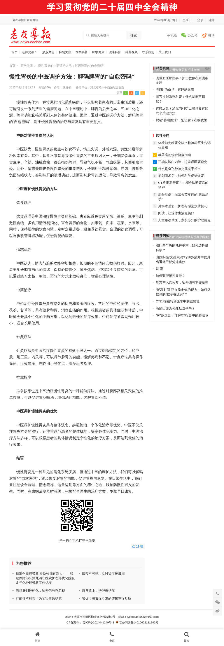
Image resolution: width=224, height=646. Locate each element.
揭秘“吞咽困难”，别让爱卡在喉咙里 (181, 120)
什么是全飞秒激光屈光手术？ (179, 169)
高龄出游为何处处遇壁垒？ (175, 308)
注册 (212, 20)
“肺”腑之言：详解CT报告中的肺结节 (182, 315)
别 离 (159, 268)
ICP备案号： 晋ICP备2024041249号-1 (91, 622)
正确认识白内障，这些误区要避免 (182, 162)
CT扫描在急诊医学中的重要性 (178, 301)
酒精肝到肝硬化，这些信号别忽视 (40, 590)
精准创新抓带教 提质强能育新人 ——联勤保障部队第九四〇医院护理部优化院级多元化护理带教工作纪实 (45, 578)
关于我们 (165, 52)
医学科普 (81, 52)
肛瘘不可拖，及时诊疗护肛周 (103, 573)
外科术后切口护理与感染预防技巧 (182, 206)
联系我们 (148, 52)
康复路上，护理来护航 (98, 590)
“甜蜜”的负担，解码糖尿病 (175, 89)
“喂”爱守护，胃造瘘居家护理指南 (177, 70)
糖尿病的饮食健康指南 (174, 155)
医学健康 (98, 52)
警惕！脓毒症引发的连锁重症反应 (106, 598)
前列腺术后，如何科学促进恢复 (181, 175)
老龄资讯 (28, 52)
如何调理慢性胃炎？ (170, 275)
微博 (211, 35)
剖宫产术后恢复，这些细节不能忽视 (182, 282)
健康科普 (115, 52)
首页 (14, 52)
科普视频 (131, 52)
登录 (200, 20)
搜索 (133, 35)
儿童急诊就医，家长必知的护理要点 (184, 220)
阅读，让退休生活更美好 (176, 213)
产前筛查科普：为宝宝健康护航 (39, 598)
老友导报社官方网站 (25, 20)
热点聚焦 (48, 52)
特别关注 (65, 52)
